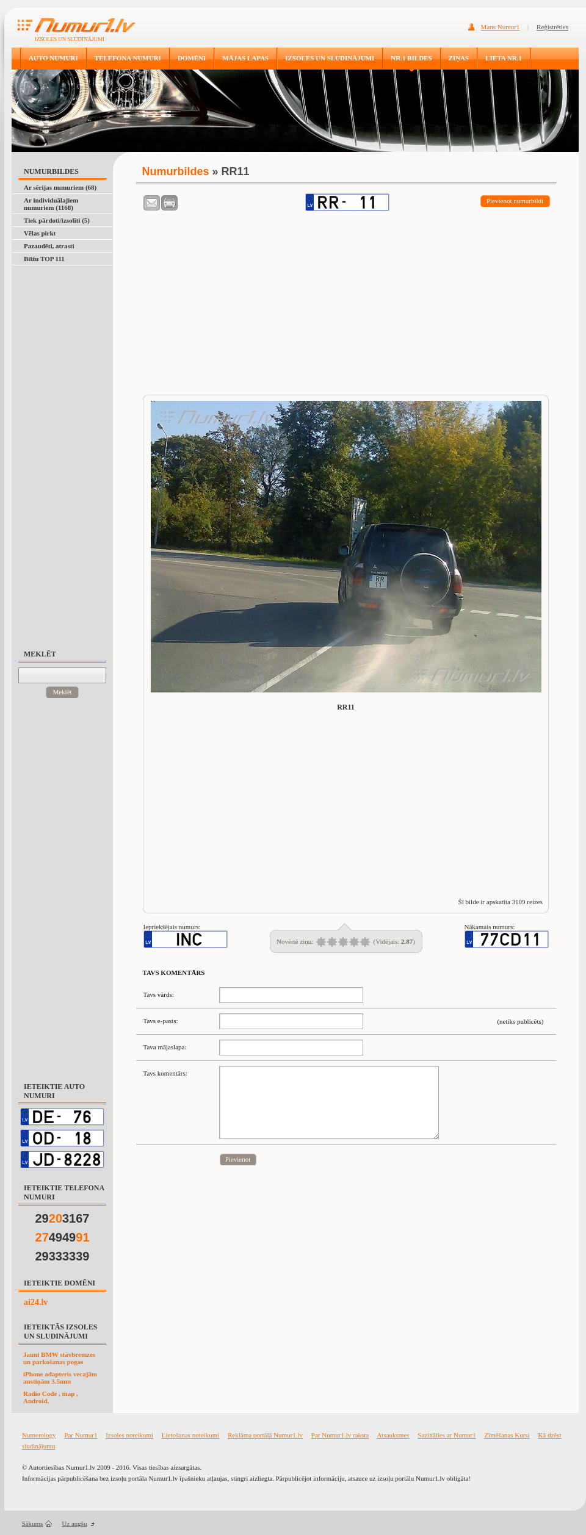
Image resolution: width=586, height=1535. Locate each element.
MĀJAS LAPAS (245, 58)
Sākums (32, 1523)
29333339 (62, 1256)
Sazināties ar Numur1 (447, 1435)
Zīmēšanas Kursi (506, 1435)
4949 (62, 1237)
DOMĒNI (192, 58)
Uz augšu (74, 1523)
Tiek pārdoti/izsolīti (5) (57, 220)
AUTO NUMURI (53, 58)
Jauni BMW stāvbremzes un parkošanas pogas (59, 1358)
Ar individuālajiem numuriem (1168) (51, 203)
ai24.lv (36, 1302)
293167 (62, 1218)
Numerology (39, 1435)
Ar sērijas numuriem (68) (60, 187)
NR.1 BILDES (411, 58)
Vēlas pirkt (40, 233)
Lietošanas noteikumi (190, 1435)
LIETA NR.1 (503, 58)
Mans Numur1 (500, 27)
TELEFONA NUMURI (128, 58)
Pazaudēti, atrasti (49, 246)
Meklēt (61, 692)
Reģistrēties (552, 27)
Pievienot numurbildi (515, 200)
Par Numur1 (80, 1435)
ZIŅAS (459, 58)
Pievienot (238, 1159)
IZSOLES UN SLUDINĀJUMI (329, 58)
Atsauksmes (393, 1435)
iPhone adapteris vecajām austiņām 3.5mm (60, 1377)
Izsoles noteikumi (129, 1435)
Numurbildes (175, 171)
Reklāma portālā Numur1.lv (265, 1435)
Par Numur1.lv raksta (340, 1435)
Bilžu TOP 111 (44, 258)
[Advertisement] (68, 451)
